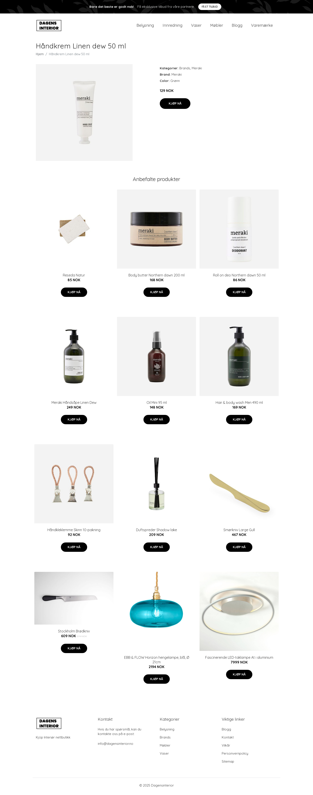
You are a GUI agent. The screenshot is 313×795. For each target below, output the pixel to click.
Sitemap (228, 764)
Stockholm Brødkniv (74, 633)
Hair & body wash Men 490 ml (239, 404)
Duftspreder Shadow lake (156, 532)
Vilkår (226, 747)
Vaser (196, 26)
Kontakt (228, 739)
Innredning (172, 26)
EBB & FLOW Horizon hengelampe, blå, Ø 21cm (156, 661)
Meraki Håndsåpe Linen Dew (74, 404)
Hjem (40, 56)
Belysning (145, 26)
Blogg (237, 26)
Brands (184, 70)
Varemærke (262, 26)
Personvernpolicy (235, 755)
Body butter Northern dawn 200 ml (156, 277)
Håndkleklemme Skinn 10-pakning (73, 532)
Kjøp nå (175, 106)
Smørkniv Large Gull (239, 532)
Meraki (197, 70)
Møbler (216, 26)
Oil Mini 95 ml (157, 404)
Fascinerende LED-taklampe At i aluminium (239, 659)
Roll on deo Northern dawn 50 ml (239, 277)
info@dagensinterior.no (115, 746)
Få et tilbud (210, 6)
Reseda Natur (74, 277)
